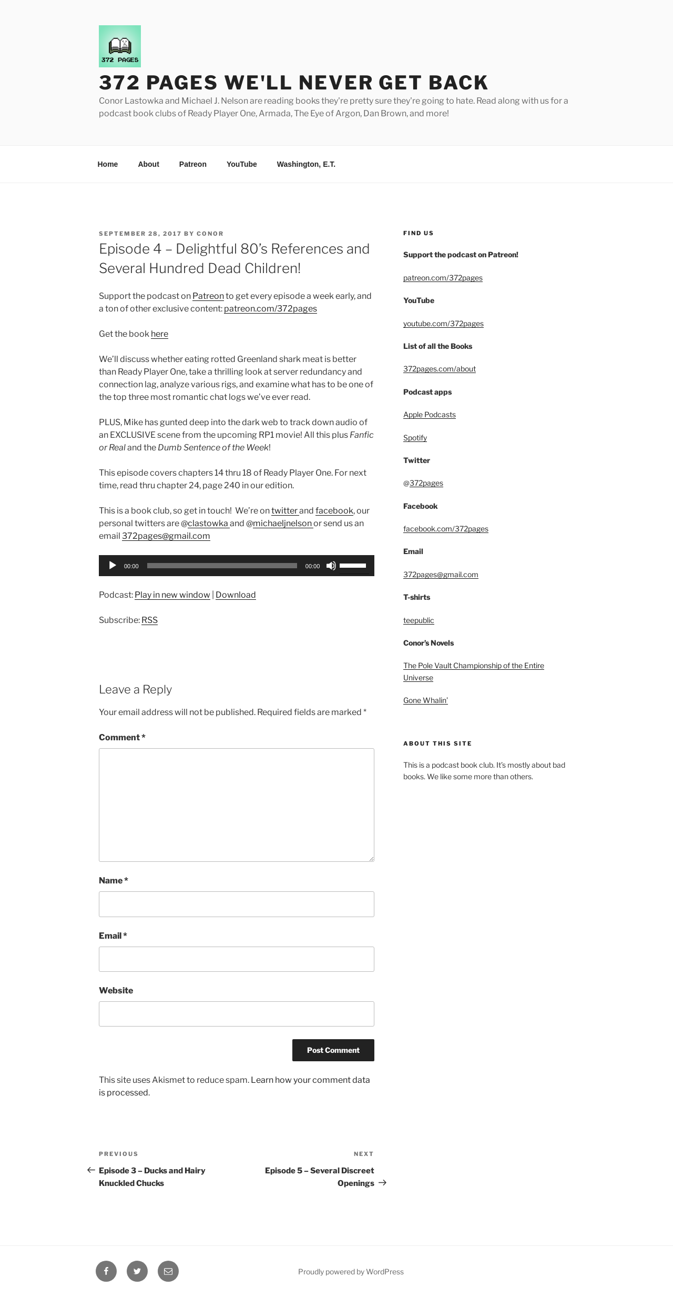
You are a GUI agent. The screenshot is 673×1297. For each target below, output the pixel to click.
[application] (236, 565)
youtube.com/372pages (443, 323)
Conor (210, 233)
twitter (285, 511)
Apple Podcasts (429, 414)
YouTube (242, 164)
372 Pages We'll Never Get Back (294, 82)
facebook (334, 511)
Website (116, 991)
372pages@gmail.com (166, 536)
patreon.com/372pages (270, 309)
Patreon (193, 164)
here (159, 334)
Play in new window (172, 595)
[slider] (222, 565)
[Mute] (331, 565)
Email (113, 936)
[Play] (112, 565)
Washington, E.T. (306, 164)
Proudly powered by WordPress (351, 1271)
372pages (426, 482)
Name (113, 881)
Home (108, 164)
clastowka (209, 523)
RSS (149, 620)
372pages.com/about (439, 368)
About (148, 164)
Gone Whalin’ (425, 700)
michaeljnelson (283, 523)
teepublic (418, 620)
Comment (122, 737)
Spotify (415, 437)
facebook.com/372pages (445, 528)
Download (236, 595)
